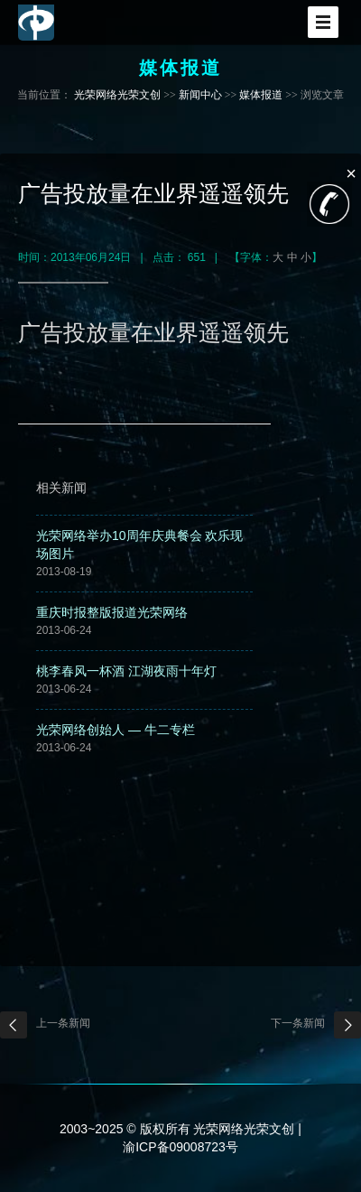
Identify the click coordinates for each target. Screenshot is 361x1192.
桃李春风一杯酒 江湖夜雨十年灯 (126, 671)
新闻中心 (200, 94)
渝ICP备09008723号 (180, 1147)
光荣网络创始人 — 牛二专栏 (115, 729)
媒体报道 (260, 94)
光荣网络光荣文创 (117, 94)
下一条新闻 (298, 1023)
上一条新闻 (63, 1023)
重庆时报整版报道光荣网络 (112, 612)
